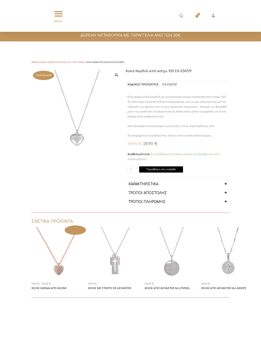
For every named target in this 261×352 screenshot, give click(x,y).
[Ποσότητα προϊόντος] (132, 169)
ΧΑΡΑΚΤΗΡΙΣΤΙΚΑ (143, 184)
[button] (58, 14)
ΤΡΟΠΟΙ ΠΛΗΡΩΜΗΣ (147, 202)
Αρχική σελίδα (38, 62)
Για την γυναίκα (76, 62)
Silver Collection (57, 62)
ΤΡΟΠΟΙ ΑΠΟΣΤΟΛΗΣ (147, 193)
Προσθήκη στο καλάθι (162, 169)
